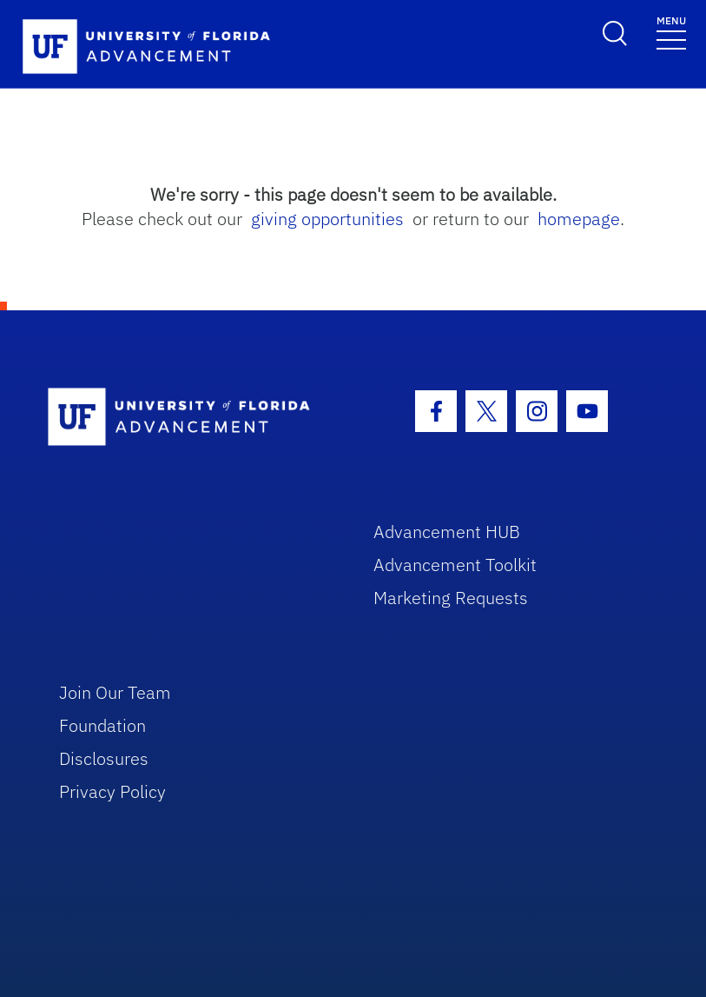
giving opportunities (327, 218)
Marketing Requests (450, 597)
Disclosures (103, 758)
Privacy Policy (112, 791)
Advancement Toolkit (455, 564)
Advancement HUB (446, 531)
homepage (579, 218)
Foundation (102, 725)
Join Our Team (115, 692)
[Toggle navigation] (671, 32)
